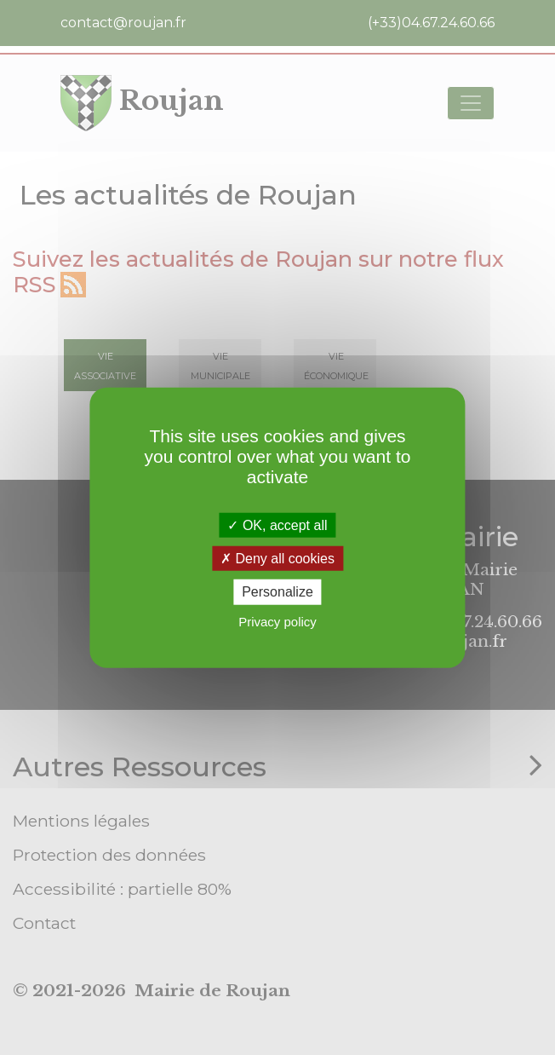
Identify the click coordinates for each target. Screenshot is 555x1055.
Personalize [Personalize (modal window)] (277, 592)
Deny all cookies (277, 558)
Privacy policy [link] (277, 621)
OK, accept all (277, 525)
